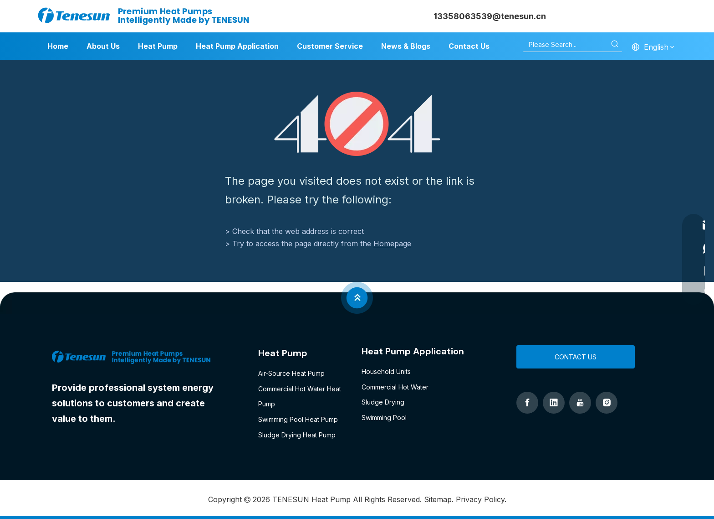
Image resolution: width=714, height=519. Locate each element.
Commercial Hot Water (395, 387)
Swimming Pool (384, 417)
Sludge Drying (383, 402)
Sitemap (438, 499)
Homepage (392, 243)
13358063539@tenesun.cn (490, 16)
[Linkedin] (554, 403)
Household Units (386, 371)
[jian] (357, 298)
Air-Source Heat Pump (291, 373)
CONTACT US (576, 357)
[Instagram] (606, 403)
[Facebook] (527, 403)
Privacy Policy (480, 499)
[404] (357, 124)
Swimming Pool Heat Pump (298, 419)
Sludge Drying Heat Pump (297, 435)
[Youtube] (580, 403)
